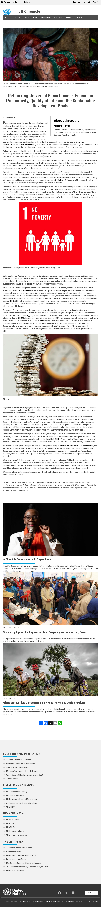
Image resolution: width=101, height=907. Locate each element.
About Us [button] (16, 18)
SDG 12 (29, 315)
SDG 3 (12, 301)
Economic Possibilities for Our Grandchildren (75, 446)
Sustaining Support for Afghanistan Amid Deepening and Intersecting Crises (45, 632)
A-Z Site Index (12, 901)
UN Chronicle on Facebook (16, 835)
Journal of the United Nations (17, 767)
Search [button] (26, 18)
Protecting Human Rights (16, 859)
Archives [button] (58, 18)
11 (42, 321)
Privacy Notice (75, 901)
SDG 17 (59, 439)
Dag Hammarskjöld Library (16, 792)
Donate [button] (91, 893)
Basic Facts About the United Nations (20, 764)
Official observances (14, 852)
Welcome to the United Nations (17, 2)
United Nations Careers (15, 871)
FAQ (48, 901)
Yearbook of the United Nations (18, 760)
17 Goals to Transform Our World (19, 848)
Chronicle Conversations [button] (41, 18)
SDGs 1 (58, 180)
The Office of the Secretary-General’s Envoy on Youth (27, 867)
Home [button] (7, 18)
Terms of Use (92, 901)
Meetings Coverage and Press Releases (21, 771)
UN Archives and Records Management (22, 799)
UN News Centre (12, 820)
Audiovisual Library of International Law (21, 803)
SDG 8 (56, 326)
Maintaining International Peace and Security (23, 863)
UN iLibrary (10, 807)
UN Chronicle (29, 11)
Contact (26, 901)
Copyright (38, 901)
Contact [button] (68, 18)
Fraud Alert (59, 901)
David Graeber (23, 290)
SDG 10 (7, 422)
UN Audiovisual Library (15, 795)
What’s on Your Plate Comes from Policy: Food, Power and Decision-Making (44, 702)
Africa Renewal (12, 779)
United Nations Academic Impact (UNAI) (21, 855)
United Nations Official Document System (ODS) (25, 775)
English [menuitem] (76, 2)
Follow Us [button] (79, 18)
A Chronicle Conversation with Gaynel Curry (27, 559)
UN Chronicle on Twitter (15, 831)
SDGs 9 (34, 321)
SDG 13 (21, 318)
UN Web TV (10, 827)
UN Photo (10, 823)
